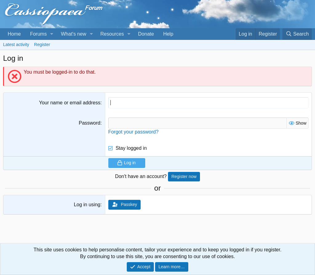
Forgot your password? (133, 131)
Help (168, 34)
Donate (146, 34)
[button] (51, 34)
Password (89, 123)
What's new (73, 34)
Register (42, 44)
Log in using (87, 204)
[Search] (297, 34)
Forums (38, 34)
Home (14, 34)
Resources (112, 34)
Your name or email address (70, 102)
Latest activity (16, 44)
